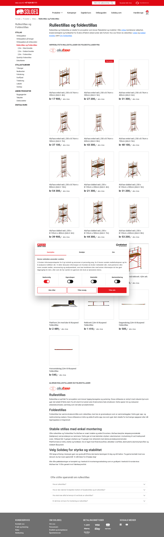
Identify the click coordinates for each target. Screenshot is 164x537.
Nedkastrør (21, 71)
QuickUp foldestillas (24, 58)
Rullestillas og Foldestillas (27, 45)
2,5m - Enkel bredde (25, 48)
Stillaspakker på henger (25, 39)
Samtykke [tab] (50, 252)
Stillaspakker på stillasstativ (27, 42)
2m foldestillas (66, 36)
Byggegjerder (21, 95)
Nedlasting (19, 533)
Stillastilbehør (22, 65)
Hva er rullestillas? (59, 484)
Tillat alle (112, 290)
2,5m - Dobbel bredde (26, 51)
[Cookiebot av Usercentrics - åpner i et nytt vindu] (117, 245)
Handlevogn (138, 13)
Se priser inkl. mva (126, 3)
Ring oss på (26, 3)
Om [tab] (113, 252)
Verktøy (19, 87)
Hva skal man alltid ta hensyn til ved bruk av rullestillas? (73, 495)
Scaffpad (20, 78)
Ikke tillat (52, 290)
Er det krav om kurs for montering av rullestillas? (70, 501)
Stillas (18, 32)
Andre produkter (23, 91)
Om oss (52, 524)
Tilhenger (20, 68)
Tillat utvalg (82, 290)
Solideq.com (116, 13)
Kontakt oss (19, 524)
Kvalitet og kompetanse (58, 530)
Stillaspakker (21, 36)
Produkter (57, 13)
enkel (135, 33)
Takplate (20, 98)
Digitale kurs (86, 13)
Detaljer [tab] (82, 252)
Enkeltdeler (21, 61)
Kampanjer (71, 13)
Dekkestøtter (21, 101)
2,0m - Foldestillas (24, 54)
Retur (17, 530)
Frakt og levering (21, 527)
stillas (123, 30)
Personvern (53, 527)
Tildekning (20, 81)
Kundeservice (142, 3)
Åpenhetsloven (55, 533)
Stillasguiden (101, 13)
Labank (19, 84)
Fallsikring (20, 74)
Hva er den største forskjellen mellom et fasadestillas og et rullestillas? (79, 490)
